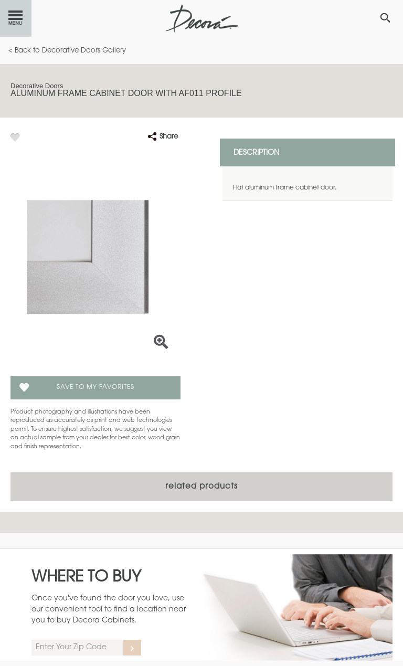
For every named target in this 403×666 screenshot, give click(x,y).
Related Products (201, 487)
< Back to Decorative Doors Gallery (67, 50)
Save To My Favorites (95, 387)
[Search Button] (385, 18)
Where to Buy (86, 578)
